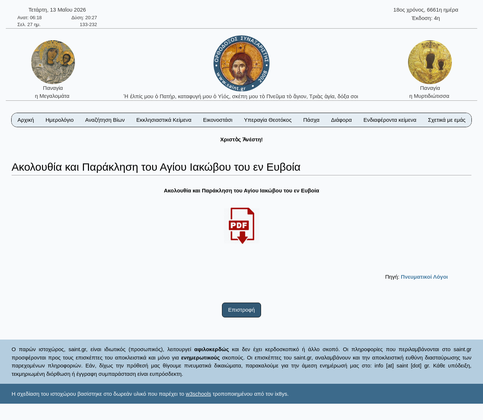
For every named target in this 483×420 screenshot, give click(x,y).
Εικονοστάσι (217, 120)
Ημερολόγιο (60, 120)
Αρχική (25, 120)
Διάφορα (341, 120)
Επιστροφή (241, 310)
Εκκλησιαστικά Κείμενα (163, 120)
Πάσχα (311, 120)
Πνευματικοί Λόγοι (424, 277)
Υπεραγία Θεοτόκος (268, 120)
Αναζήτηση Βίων (105, 120)
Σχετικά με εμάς (447, 120)
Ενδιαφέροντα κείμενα (390, 120)
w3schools (198, 394)
